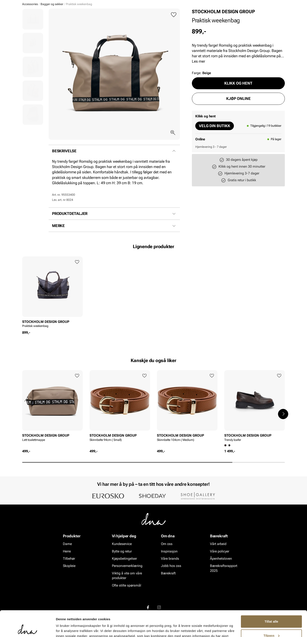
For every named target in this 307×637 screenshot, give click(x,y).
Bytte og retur (122, 584)
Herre (41, 28)
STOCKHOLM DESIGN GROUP (223, 44)
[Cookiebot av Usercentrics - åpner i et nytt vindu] (27, 628)
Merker (218, 28)
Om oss (166, 577)
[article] (52, 326)
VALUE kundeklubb (270, 28)
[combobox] (130, 15)
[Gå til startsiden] (31, 15)
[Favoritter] (260, 16)
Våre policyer (219, 584)
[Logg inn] (243, 16)
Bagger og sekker (52, 37)
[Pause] (281, 3)
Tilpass (271, 611)
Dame (26, 28)
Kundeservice (122, 577)
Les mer (198, 94)
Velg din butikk (214, 158)
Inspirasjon (239, 28)
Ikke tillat (271, 625)
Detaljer (62, 628)
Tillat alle (271, 597)
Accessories (62, 28)
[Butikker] (228, 16)
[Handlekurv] (278, 16)
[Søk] (177, 15)
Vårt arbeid (218, 577)
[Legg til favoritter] (173, 47)
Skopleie (85, 28)
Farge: (201, 106)
